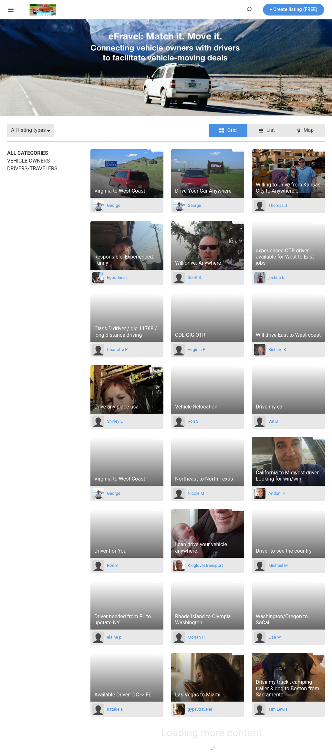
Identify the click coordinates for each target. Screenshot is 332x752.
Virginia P (196, 349)
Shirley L (115, 421)
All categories (27, 153)
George (113, 205)
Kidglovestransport (205, 565)
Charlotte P (117, 349)
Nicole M (196, 493)
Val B (273, 421)
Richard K (277, 349)
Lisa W (274, 637)
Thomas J (277, 205)
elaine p (114, 637)
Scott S (194, 277)
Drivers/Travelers (32, 168)
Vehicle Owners (28, 161)
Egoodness (117, 277)
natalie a (115, 709)
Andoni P (276, 493)
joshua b (276, 277)
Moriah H (196, 637)
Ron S (193, 421)
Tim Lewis (277, 709)
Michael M (278, 565)
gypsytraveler (200, 709)
